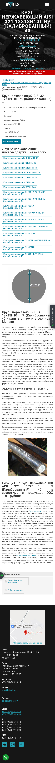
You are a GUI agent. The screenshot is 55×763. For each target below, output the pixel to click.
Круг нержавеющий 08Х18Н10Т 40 (20, 168)
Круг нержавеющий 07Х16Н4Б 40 (19, 163)
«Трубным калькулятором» (26, 555)
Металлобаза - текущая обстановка (27, 68)
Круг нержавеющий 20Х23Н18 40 (19, 187)
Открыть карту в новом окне (27, 643)
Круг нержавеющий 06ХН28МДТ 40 (20, 158)
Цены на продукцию (27, 40)
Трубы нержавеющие (15, 590)
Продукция (7, 80)
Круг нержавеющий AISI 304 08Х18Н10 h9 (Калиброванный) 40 (23, 214)
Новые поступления (27, 46)
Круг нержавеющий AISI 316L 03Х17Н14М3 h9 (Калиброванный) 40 (25, 227)
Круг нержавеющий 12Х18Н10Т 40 (20, 177)
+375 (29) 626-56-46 (11, 714)
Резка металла (35, 511)
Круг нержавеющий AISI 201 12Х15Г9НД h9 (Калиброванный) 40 (24, 193)
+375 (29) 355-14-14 (11, 711)
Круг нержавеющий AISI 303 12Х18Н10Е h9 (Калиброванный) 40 (24, 200)
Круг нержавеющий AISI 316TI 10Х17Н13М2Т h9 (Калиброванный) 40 (26, 241)
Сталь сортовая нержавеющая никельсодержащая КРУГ (26, 83)
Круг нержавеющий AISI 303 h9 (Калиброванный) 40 (18, 207)
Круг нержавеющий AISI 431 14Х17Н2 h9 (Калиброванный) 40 (23, 255)
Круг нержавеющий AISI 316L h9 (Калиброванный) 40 (19, 234)
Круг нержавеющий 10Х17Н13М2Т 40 (21, 172)
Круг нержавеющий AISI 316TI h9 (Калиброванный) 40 (19, 248)
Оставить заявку (27, 59)
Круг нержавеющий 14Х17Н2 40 (18, 182)
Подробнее (36, 73)
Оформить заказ (11, 141)
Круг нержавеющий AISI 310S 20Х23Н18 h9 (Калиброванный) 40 (24, 220)
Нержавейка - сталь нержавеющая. (15, 581)
